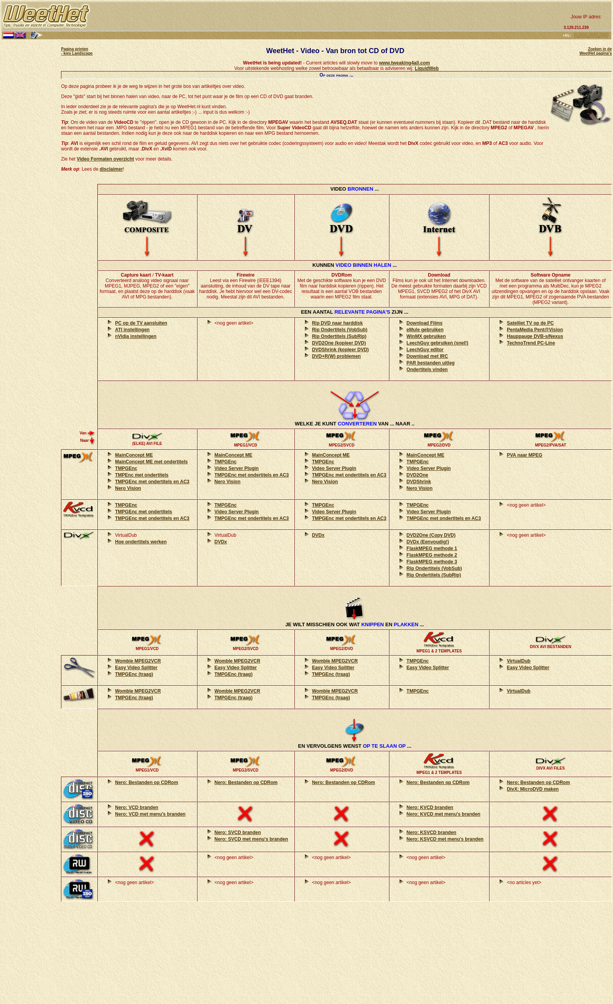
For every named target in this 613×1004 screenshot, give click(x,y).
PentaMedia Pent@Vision (535, 329)
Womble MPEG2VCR (138, 661)
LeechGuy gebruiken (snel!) (437, 343)
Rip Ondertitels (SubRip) (339, 336)
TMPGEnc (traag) (134, 674)
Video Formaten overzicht (105, 159)
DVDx (221, 542)
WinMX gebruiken (426, 336)
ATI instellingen (132, 329)
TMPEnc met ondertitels (141, 475)
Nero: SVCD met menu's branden (251, 839)
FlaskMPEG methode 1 (432, 548)
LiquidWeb (427, 68)
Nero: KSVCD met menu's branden (445, 839)
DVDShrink (419, 481)
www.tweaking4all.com (404, 63)
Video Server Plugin (237, 468)
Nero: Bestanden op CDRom (146, 782)
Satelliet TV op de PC (530, 323)
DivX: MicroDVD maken (533, 789)
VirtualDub (518, 661)
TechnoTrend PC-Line (531, 343)
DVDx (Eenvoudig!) (428, 542)
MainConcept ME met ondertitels (151, 461)
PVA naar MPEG (524, 455)
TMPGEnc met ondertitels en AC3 (152, 481)
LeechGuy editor (425, 349)
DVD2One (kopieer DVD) (339, 343)
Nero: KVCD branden (430, 807)
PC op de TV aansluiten (141, 323)
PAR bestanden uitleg (431, 363)
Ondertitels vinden (427, 369)
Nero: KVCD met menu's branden (443, 814)
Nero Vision (128, 488)
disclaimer (111, 169)
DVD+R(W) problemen (336, 356)
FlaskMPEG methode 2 (432, 555)
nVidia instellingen (135, 336)
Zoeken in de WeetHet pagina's (595, 51)
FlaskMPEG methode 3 (432, 562)
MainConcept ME (134, 455)
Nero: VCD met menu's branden (150, 814)
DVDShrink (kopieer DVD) (340, 349)
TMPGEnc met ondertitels (143, 512)
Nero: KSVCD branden (431, 832)
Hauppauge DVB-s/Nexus (535, 336)
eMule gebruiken (425, 329)
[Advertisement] (326, 16)
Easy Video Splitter (136, 667)
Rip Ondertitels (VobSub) (339, 329)
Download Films (425, 323)
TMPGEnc (126, 468)
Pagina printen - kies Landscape (77, 51)
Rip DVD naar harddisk (337, 323)
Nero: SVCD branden (238, 832)
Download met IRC (427, 356)
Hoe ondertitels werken (141, 542)
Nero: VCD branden (136, 807)
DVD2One (417, 475)
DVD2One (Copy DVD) (431, 535)
